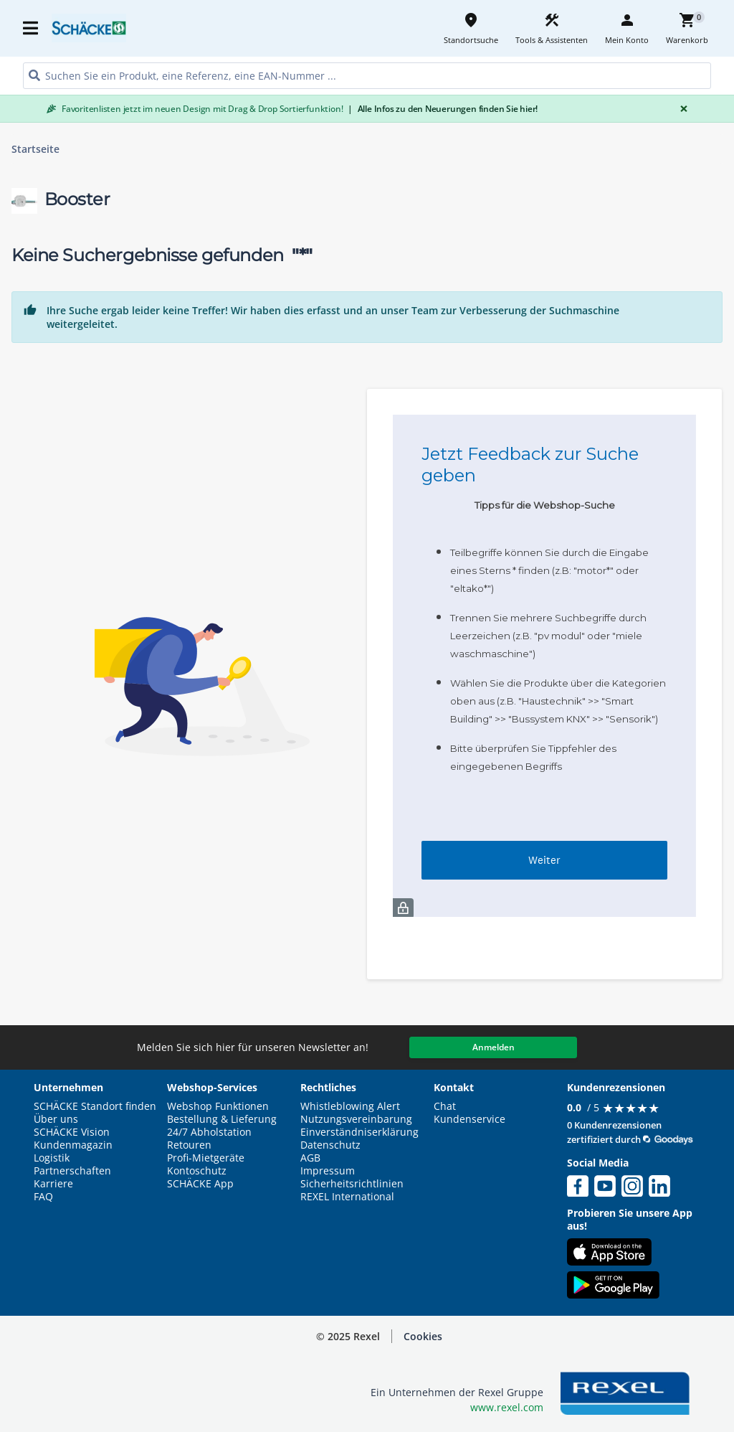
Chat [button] (445, 1106)
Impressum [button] (327, 1170)
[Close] (681, 108)
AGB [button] (310, 1157)
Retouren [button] (189, 1145)
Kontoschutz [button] (197, 1170)
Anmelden (493, 1047)
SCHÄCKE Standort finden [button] (95, 1106)
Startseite (35, 149)
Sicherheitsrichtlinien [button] (352, 1183)
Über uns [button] (56, 1119)
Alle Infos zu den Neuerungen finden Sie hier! (443, 109)
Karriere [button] (53, 1183)
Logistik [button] (52, 1157)
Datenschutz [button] (330, 1145)
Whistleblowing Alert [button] (350, 1106)
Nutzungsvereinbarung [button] (356, 1119)
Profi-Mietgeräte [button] (205, 1157)
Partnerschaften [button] (72, 1170)
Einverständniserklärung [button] (359, 1132)
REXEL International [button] (347, 1196)
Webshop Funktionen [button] (218, 1106)
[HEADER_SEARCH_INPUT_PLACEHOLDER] (367, 75)
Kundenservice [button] (469, 1119)
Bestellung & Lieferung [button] (222, 1119)
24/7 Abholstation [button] (209, 1132)
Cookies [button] (423, 1336)
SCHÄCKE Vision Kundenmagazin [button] (73, 1138)
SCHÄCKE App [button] (200, 1183)
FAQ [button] (43, 1196)
